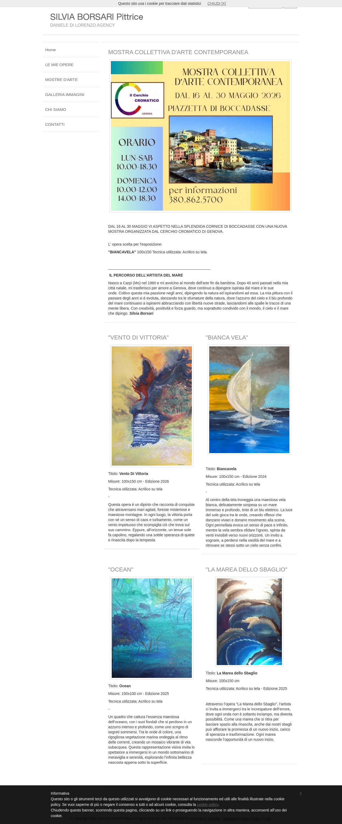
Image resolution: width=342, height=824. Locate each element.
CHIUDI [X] (217, 3)
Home (50, 49)
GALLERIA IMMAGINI (64, 94)
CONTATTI (55, 124)
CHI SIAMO (55, 109)
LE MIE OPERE (59, 64)
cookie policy (207, 804)
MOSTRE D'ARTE (61, 79)
